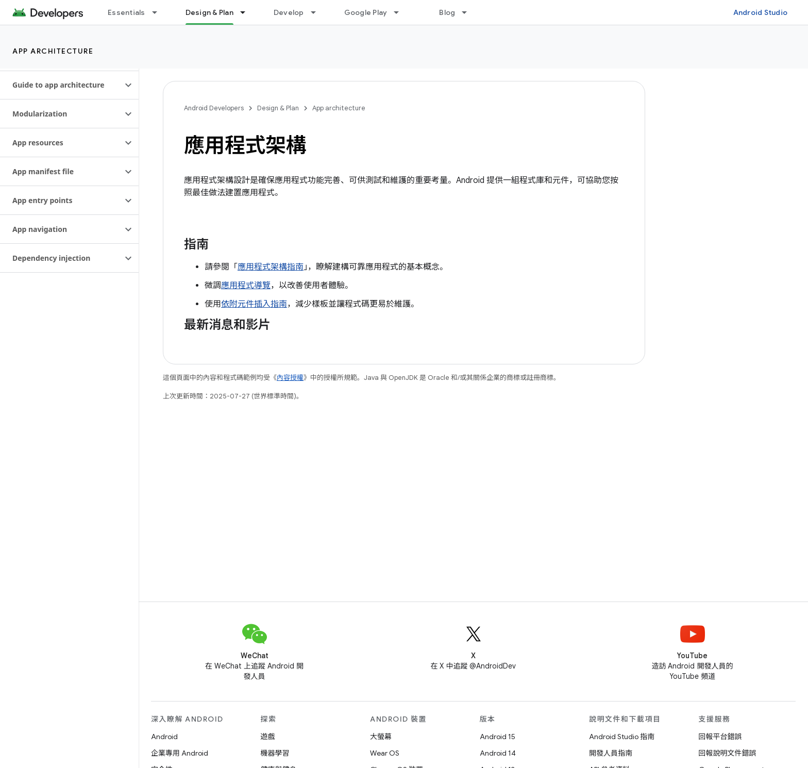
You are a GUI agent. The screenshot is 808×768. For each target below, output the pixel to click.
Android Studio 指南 (621, 736)
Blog (447, 12)
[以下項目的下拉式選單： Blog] (469, 12)
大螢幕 (381, 736)
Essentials (126, 12)
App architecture (52, 51)
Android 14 (498, 753)
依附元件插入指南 (254, 304)
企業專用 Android (179, 753)
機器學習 (275, 753)
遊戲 (268, 736)
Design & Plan (278, 108)
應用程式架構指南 (271, 267)
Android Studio (760, 12)
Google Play (366, 12)
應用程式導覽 (246, 285)
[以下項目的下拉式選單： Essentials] (159, 12)
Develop (289, 12)
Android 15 (497, 736)
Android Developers (214, 108)
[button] (61, 85)
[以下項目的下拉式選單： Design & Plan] (247, 12)
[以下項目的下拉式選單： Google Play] (401, 12)
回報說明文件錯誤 (727, 753)
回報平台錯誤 (720, 736)
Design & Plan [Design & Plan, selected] (209, 12)
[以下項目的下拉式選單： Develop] (318, 12)
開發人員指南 (610, 753)
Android (164, 736)
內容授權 (290, 377)
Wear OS (384, 753)
